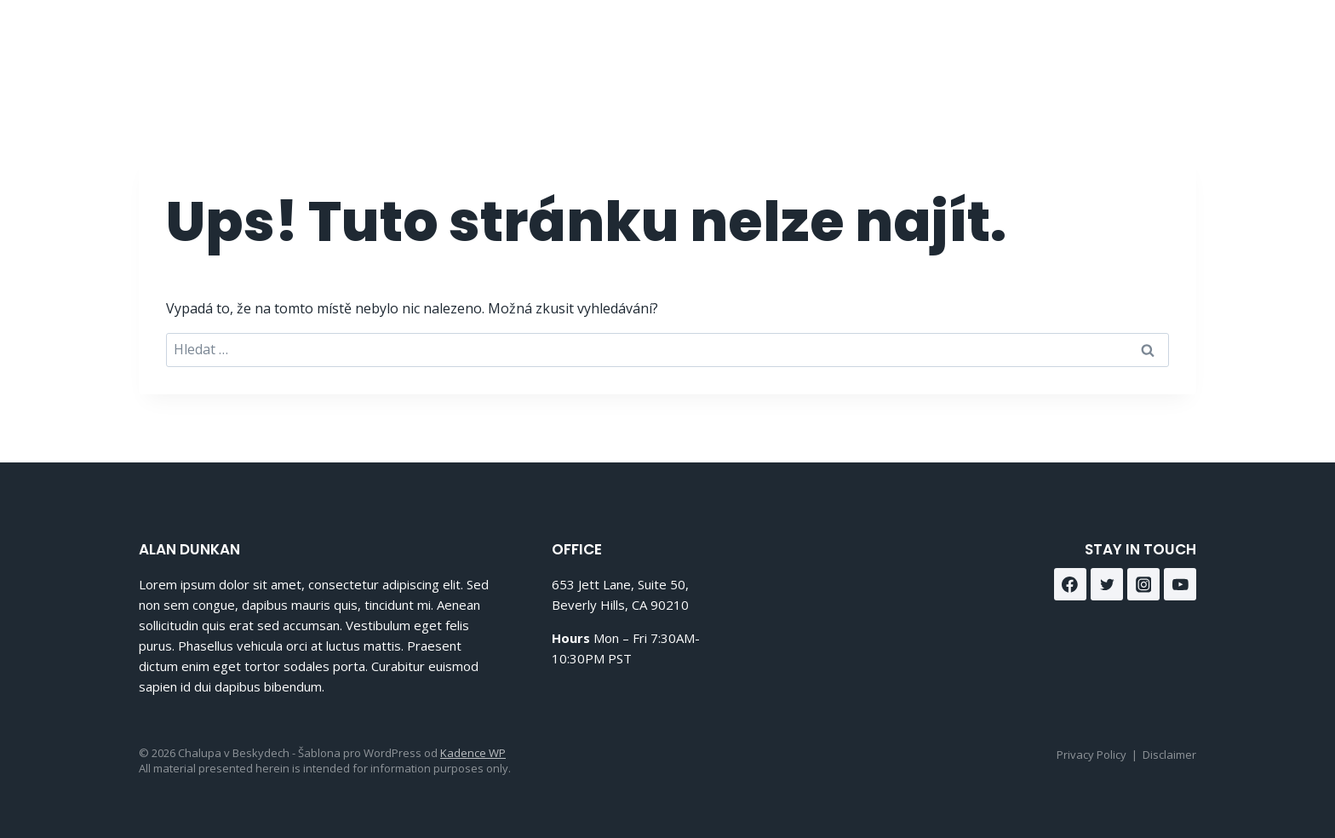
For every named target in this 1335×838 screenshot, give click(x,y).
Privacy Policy (1091, 754)
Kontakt (1050, 43)
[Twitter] (1107, 584)
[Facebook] (1134, 43)
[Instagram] (1177, 43)
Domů (821, 43)
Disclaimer (1169, 754)
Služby (967, 43)
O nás (892, 43)
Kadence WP (473, 753)
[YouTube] (1180, 584)
